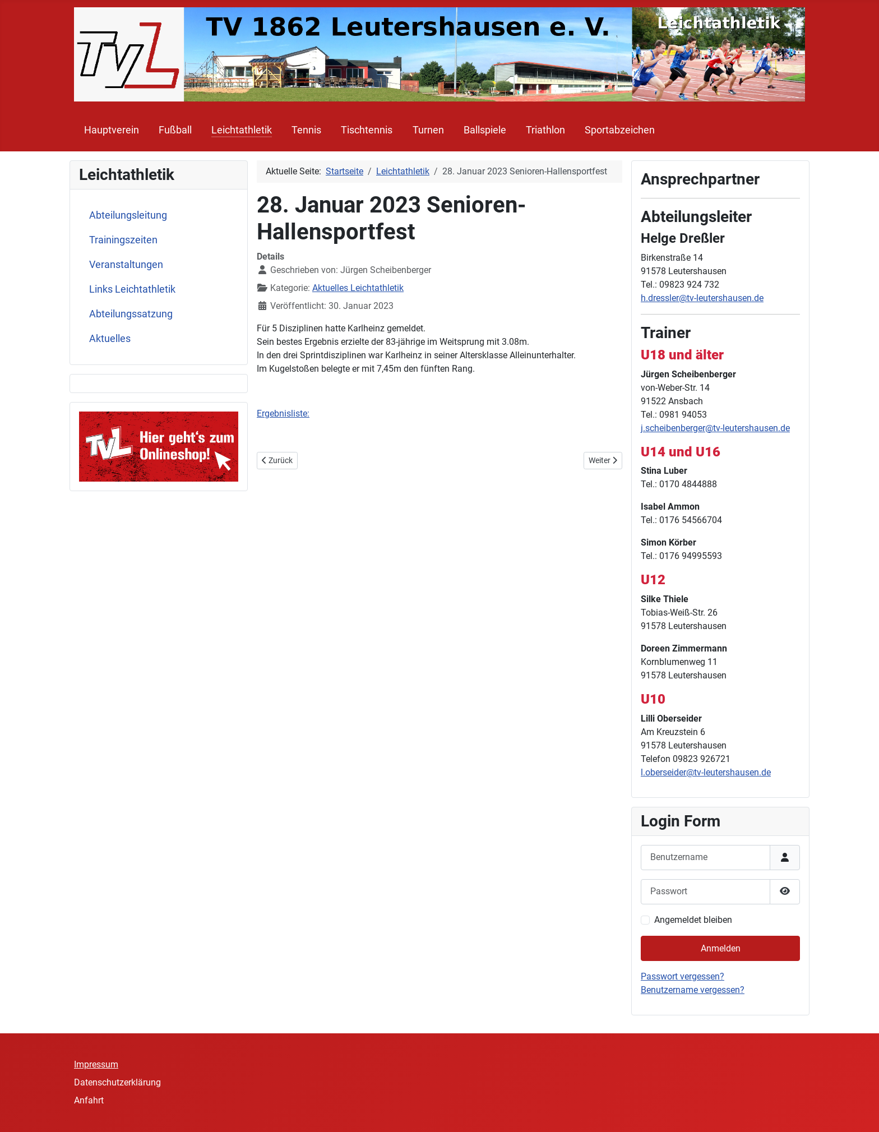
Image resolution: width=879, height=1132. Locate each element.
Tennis (306, 130)
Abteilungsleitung (128, 215)
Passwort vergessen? (682, 976)
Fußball (175, 130)
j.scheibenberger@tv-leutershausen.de (715, 428)
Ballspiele (485, 130)
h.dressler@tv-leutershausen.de (702, 298)
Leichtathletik (241, 130)
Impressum (96, 1064)
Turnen (428, 130)
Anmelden (721, 948)
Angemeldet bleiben (693, 919)
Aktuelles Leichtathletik (358, 288)
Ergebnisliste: (283, 413)
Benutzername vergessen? (692, 990)
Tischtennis (366, 130)
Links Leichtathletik (132, 289)
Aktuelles (110, 338)
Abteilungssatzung (131, 314)
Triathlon (545, 130)
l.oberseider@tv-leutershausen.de (706, 772)
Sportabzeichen (620, 130)
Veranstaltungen (126, 264)
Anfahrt (89, 1100)
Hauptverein (111, 130)
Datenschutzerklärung (117, 1082)
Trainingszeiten (123, 240)
